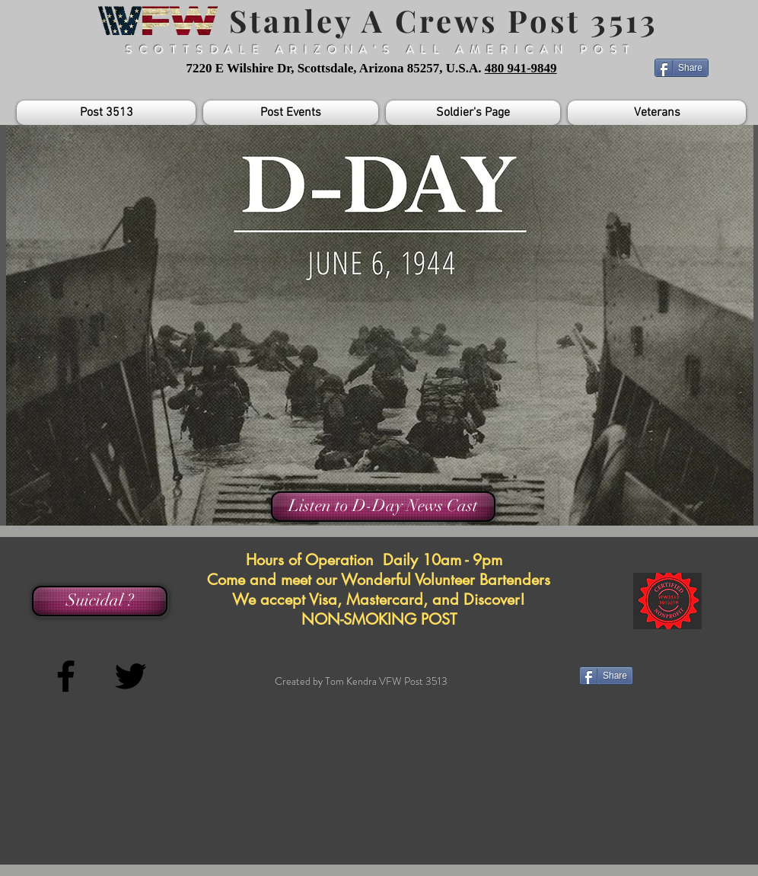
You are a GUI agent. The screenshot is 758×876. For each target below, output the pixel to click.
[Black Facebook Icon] (66, 676)
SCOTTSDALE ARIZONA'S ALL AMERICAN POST (381, 49)
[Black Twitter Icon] (130, 676)
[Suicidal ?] (99, 601)
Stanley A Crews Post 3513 (438, 20)
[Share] (681, 68)
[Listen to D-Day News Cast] (383, 506)
